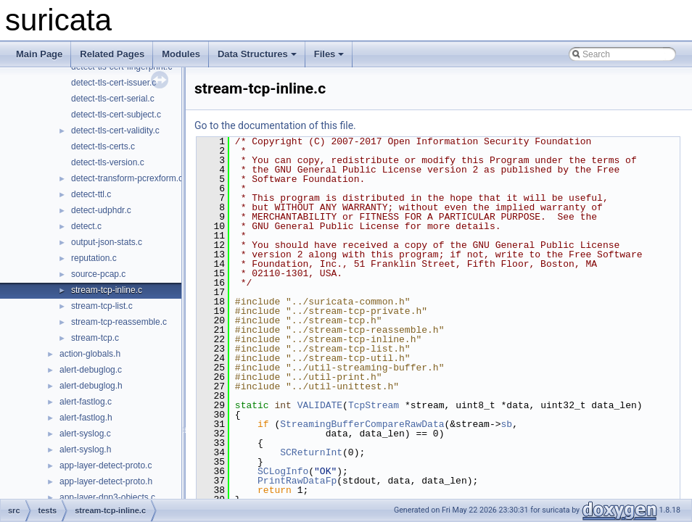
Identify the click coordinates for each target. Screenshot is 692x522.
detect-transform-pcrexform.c (127, 178)
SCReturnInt (311, 452)
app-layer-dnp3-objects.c (107, 497)
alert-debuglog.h (91, 386)
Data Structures (257, 54)
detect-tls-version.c (107, 162)
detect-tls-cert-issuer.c (113, 83)
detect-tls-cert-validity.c (115, 130)
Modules (181, 54)
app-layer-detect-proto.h (105, 481)
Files (329, 54)
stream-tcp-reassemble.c (119, 322)
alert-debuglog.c (90, 370)
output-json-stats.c (106, 242)
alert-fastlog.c (85, 402)
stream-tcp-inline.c (106, 290)
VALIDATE (319, 405)
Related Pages (112, 54)
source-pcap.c (98, 274)
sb (506, 424)
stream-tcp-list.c (102, 306)
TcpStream (373, 405)
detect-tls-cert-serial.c (113, 99)
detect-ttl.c (91, 194)
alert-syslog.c (85, 433)
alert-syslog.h (85, 449)
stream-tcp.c (95, 338)
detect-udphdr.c (101, 210)
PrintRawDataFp (297, 480)
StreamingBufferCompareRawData (362, 424)
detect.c (86, 226)
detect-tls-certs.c (103, 146)
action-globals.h (89, 354)
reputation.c (94, 258)
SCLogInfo (283, 471)
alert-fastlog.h (85, 418)
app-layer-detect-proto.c (105, 465)
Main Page (39, 54)
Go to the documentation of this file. (275, 125)
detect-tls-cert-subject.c (116, 114)
